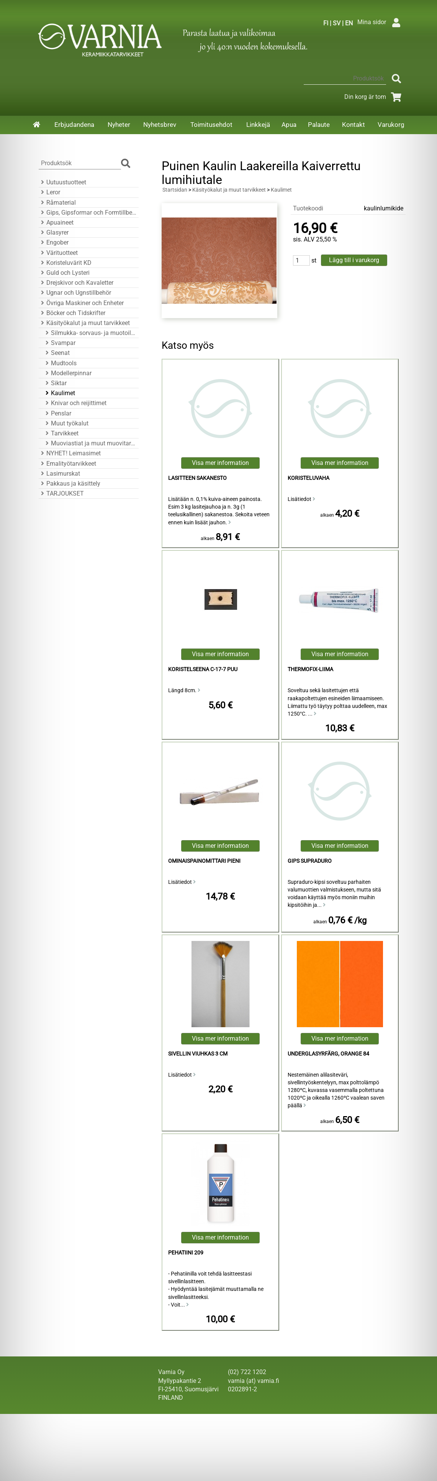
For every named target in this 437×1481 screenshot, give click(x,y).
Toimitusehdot (211, 124)
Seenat (56, 352)
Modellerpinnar (67, 373)
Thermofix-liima (310, 669)
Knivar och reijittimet (74, 403)
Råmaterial (57, 202)
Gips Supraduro (310, 861)
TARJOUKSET (61, 493)
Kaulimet (59, 393)
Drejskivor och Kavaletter (76, 282)
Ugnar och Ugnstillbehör (75, 292)
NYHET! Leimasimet (70, 453)
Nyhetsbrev (159, 124)
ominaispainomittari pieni (204, 861)
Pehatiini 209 (185, 1252)
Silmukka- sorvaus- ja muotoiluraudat (89, 333)
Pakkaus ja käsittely (69, 483)
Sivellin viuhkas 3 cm (198, 1054)
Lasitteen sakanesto (197, 478)
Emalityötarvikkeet (67, 463)
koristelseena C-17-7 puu (202, 669)
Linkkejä (258, 124)
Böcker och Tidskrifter (72, 313)
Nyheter (119, 124)
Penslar (57, 413)
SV (336, 23)
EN (349, 23)
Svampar (59, 342)
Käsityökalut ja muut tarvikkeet (84, 323)
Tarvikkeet (61, 433)
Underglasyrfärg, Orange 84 (328, 1054)
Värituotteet (58, 252)
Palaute (319, 124)
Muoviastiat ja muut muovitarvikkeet (89, 443)
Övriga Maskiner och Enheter (81, 303)
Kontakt (353, 124)
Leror (49, 192)
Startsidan (174, 190)
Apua (289, 124)
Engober (54, 242)
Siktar (55, 383)
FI (325, 23)
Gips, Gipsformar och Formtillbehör (87, 212)
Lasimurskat (59, 473)
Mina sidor (380, 22)
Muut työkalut (65, 423)
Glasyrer (54, 232)
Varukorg (391, 124)
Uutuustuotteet (62, 182)
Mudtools (60, 363)
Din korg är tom (374, 96)
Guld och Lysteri (64, 272)
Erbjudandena (74, 124)
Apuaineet (56, 222)
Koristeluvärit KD (65, 262)
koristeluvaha (308, 478)
